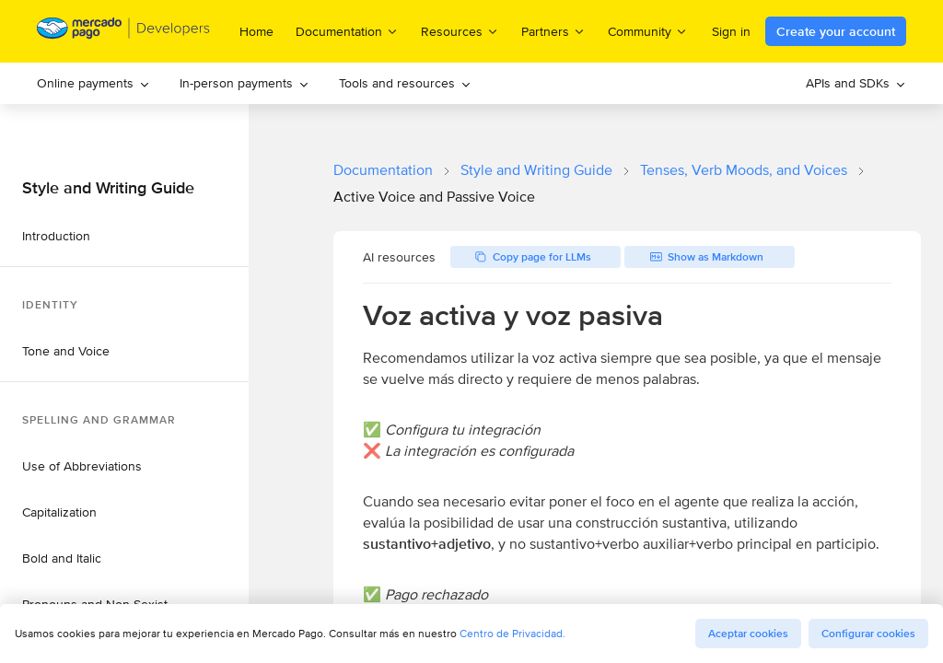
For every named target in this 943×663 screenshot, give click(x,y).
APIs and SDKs (856, 83)
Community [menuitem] (648, 31)
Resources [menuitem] (460, 31)
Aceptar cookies (748, 633)
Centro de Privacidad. (512, 633)
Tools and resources (405, 83)
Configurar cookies (868, 633)
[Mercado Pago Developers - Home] (124, 31)
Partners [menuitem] (553, 31)
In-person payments (244, 83)
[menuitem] (93, 83)
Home (256, 31)
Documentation (383, 169)
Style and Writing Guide (536, 169)
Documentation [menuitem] (347, 31)
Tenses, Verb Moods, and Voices (743, 169)
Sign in (731, 31)
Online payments (93, 83)
